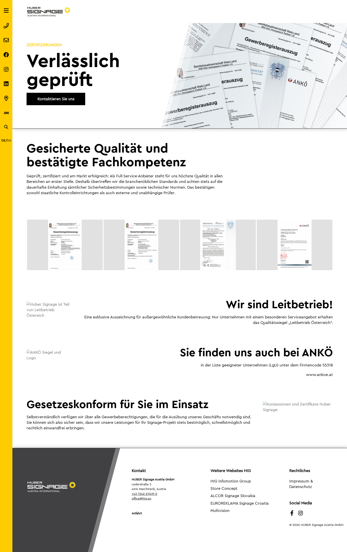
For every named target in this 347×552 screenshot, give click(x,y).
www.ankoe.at (319, 375)
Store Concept (223, 488)
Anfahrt (137, 513)
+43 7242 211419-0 (144, 494)
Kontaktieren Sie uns (55, 99)
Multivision (219, 511)
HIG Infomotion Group (230, 481)
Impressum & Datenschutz (301, 484)
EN (9, 140)
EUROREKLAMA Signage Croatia (239, 503)
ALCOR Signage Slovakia (232, 496)
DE (3, 140)
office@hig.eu (141, 498)
